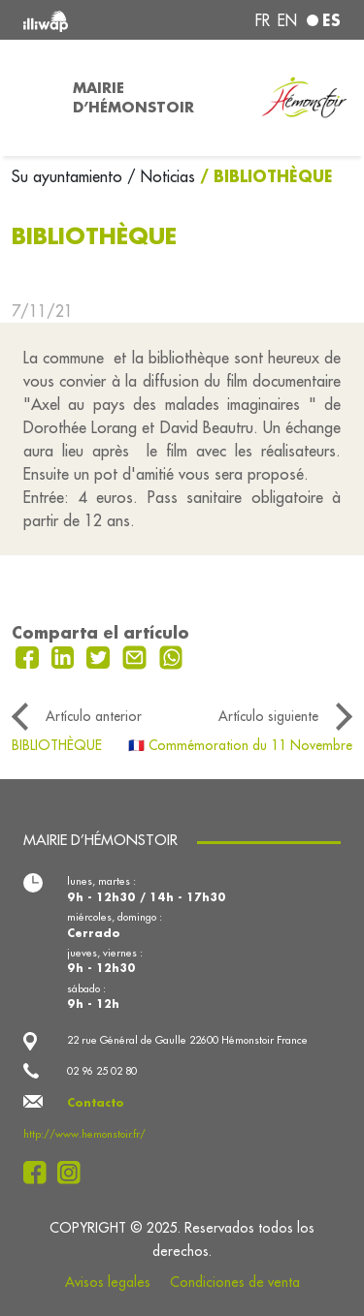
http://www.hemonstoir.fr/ (84, 1134)
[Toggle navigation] (30, 98)
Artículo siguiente (268, 716)
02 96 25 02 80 (102, 1071)
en (287, 20)
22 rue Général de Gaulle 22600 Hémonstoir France (187, 1040)
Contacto (95, 1103)
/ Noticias (161, 176)
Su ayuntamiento (69, 176)
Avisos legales (107, 1282)
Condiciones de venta (235, 1282)
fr (262, 20)
